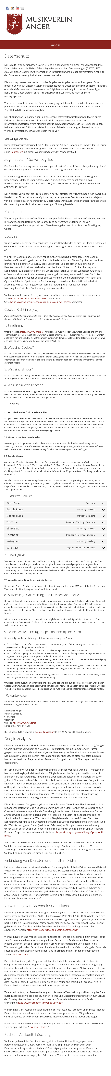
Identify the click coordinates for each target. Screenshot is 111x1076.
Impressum (17, 152)
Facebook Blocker (38, 1027)
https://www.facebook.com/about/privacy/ (40, 1002)
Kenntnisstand (20, 954)
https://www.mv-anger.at (31, 331)
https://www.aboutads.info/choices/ (29, 298)
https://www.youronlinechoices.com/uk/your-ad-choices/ (40, 302)
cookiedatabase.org (45, 732)
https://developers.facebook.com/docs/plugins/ (52, 929)
